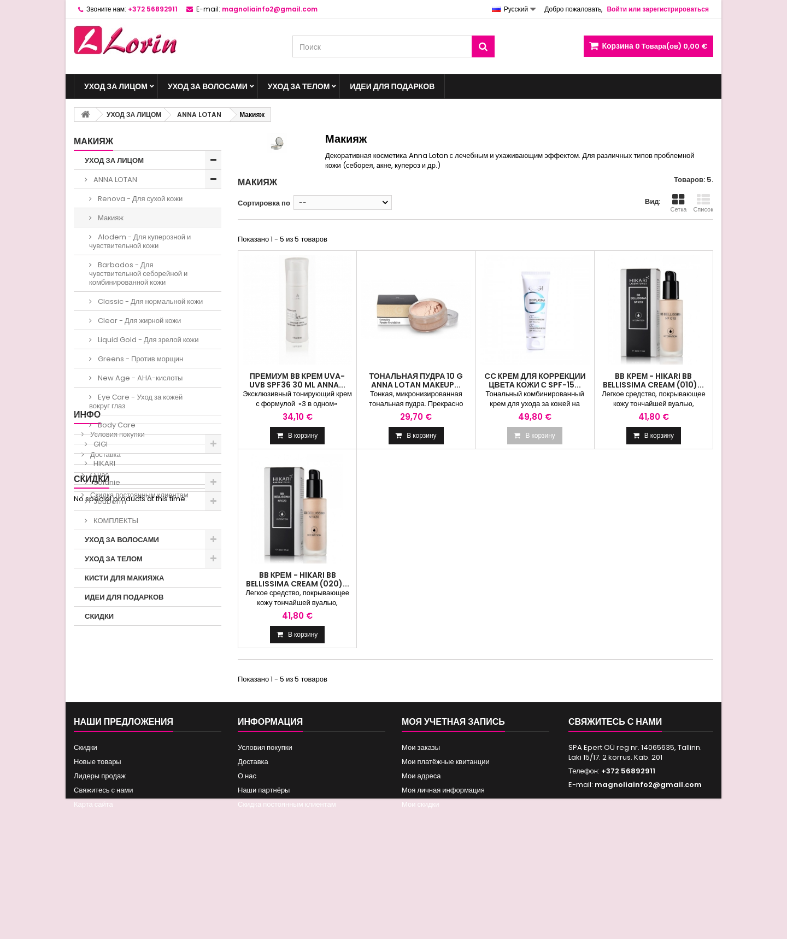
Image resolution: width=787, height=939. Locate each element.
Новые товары (97, 860)
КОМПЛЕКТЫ (115, 520)
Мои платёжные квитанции (446, 860)
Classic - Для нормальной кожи (149, 301)
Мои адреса (421, 874)
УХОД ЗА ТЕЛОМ (299, 86)
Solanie (106, 482)
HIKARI (103, 463)
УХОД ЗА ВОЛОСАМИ (208, 86)
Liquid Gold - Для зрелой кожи (147, 339)
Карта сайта (93, 902)
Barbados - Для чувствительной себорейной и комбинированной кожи (138, 273)
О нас (99, 705)
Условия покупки (117, 664)
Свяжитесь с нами (103, 888)
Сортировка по (264, 203)
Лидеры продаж (100, 874)
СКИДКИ (99, 616)
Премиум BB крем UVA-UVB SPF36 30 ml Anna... (297, 380)
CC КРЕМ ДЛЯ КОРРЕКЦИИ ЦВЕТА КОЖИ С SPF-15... (535, 380)
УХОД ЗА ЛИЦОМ (116, 86)
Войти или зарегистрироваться (658, 9)
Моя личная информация (443, 888)
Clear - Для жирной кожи (138, 320)
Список (703, 203)
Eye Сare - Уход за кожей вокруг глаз (136, 401)
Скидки (91, 753)
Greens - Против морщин (139, 359)
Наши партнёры (264, 888)
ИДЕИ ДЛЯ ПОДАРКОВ (392, 86)
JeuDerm (109, 501)
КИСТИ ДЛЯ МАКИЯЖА (124, 578)
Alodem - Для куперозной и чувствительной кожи (140, 241)
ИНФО (87, 644)
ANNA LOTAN (114, 179)
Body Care (116, 425)
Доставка (105, 684)
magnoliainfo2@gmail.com (648, 883)
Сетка (678, 203)
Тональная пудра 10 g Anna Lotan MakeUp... (416, 380)
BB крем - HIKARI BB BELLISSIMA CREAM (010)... (653, 380)
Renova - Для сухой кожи (139, 198)
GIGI (100, 444)
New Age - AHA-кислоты (139, 378)
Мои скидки (420, 902)
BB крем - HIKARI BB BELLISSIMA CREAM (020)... (297, 579)
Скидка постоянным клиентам (139, 725)
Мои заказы (421, 846)
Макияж (110, 218)
